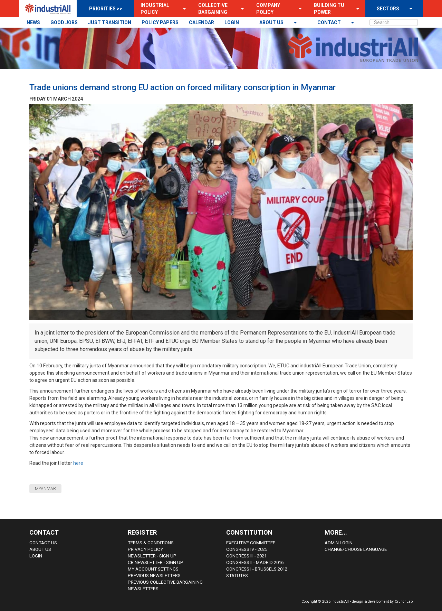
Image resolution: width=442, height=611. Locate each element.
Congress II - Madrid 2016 (255, 562)
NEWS (33, 22)
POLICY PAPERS (160, 22)
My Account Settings (153, 569)
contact (329, 22)
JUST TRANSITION (109, 22)
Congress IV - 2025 (246, 549)
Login (35, 555)
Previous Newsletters (154, 575)
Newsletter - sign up (152, 555)
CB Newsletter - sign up (155, 562)
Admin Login (339, 542)
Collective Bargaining (213, 8)
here (78, 463)
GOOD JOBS (64, 22)
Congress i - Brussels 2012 (256, 569)
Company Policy (268, 8)
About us (272, 22)
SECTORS (388, 8)
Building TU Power (329, 8)
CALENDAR (201, 22)
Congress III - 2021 (246, 555)
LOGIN (231, 22)
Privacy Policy (145, 549)
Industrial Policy (155, 8)
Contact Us (43, 542)
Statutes (237, 575)
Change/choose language (356, 549)
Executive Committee (250, 542)
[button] (182, 8)
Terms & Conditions (151, 542)
